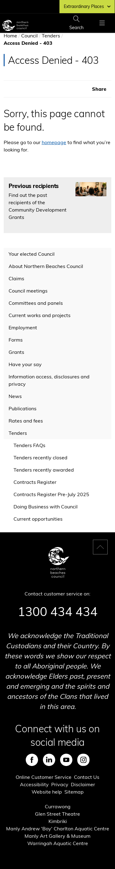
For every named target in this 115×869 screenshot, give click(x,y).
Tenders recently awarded (43, 470)
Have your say (25, 364)
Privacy (59, 784)
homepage (54, 142)
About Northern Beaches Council (46, 266)
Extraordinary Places (87, 6)
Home (10, 36)
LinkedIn (49, 760)
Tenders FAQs (29, 445)
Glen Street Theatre (57, 814)
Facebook (32, 760)
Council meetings (28, 291)
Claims (16, 278)
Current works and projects (40, 315)
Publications (22, 408)
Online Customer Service (43, 777)
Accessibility (34, 784)
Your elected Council (32, 254)
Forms (16, 340)
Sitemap (74, 792)
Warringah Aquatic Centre (57, 843)
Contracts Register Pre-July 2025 (51, 494)
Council (29, 36)
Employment (23, 327)
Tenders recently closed (40, 457)
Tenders (51, 36)
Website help (47, 792)
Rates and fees (26, 421)
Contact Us (86, 777)
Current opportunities (38, 519)
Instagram (83, 760)
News (15, 396)
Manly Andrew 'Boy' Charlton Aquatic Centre (57, 828)
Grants (16, 352)
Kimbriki (57, 821)
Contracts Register (34, 482)
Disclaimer (83, 784)
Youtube (66, 760)
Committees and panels (36, 303)
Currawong (58, 806)
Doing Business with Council (45, 506)
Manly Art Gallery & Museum (57, 836)
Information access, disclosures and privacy (49, 380)
